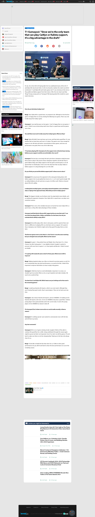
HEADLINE (34, 382)
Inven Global (10, 1)
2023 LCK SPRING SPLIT (45, 382)
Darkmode (80, 1)
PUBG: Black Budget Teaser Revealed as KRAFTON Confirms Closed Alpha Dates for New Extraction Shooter (12, 108)
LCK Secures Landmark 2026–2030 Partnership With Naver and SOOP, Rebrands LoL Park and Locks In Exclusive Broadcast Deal (12, 93)
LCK (56, 382)
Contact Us (35, 507)
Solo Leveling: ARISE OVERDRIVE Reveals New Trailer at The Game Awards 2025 (12, 98)
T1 (65, 382)
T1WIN (68, 382)
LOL (59, 382)
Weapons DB (22, 1)
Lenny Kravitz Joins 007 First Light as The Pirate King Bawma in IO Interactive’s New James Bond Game (11, 77)
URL (59, 46)
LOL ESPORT (62, 382)
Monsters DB (50, 1)
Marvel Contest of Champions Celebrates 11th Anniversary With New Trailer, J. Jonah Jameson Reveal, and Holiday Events (11, 87)
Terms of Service (44, 507)
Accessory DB (44, 1)
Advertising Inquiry (64, 507)
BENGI (50, 382)
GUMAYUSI (53, 382)
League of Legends (28, 384)
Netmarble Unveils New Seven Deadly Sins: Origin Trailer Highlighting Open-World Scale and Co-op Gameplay (12, 103)
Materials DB (58, 1)
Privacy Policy (54, 507)
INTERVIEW (26, 382)
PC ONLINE (39, 382)
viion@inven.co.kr (38, 389)
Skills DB (65, 1)
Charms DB (37, 1)
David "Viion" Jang (38, 387)
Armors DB (30, 1)
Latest (16, 1)
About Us (28, 507)
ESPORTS (30, 382)
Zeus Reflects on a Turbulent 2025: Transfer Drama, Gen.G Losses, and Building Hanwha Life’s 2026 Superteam (11, 82)
